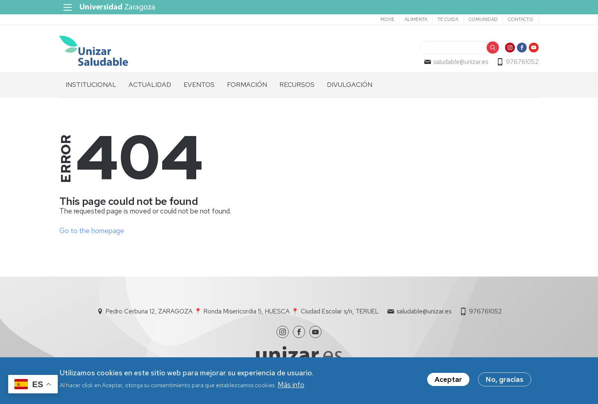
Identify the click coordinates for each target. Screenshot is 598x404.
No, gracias (504, 379)
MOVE (387, 19)
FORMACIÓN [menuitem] (247, 84)
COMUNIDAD (483, 19)
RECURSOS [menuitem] (297, 84)
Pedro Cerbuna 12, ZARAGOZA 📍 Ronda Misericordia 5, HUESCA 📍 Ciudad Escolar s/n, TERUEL (242, 311)
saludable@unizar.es (460, 62)
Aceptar (448, 379)
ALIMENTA (416, 19)
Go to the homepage (91, 230)
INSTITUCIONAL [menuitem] (91, 84)
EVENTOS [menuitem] (199, 84)
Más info (291, 384)
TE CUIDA (447, 19)
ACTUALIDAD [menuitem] (150, 84)
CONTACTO (520, 19)
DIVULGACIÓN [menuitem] (349, 84)
